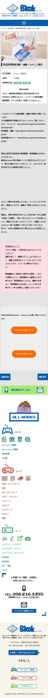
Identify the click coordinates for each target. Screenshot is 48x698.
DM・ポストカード (10, 493)
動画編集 (27, 83)
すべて (18, 432)
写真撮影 (6, 557)
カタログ (6, 505)
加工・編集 (6, 566)
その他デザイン (27, 686)
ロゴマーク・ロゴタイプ (12, 544)
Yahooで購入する (24, 354)
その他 (5, 458)
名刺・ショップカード (11, 484)
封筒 (4, 488)
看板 (4, 518)
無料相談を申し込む (24, 390)
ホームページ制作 (9, 445)
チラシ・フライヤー (10, 497)
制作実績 (10, 28)
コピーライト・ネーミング (13, 553)
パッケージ (6, 501)
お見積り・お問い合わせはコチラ (23, 653)
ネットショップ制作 (10, 450)
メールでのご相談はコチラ (24, 611)
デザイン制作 (27, 678)
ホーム (4, 28)
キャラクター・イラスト (12, 549)
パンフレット (7, 510)
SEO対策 (6, 454)
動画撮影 (18, 83)
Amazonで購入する (24, 330)
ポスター (6, 514)
